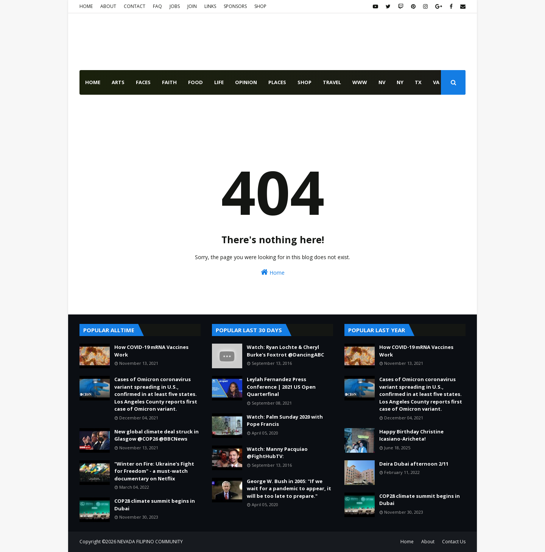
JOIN (192, 6)
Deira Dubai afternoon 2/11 (413, 463)
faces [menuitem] (143, 82)
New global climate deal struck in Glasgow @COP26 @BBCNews (156, 435)
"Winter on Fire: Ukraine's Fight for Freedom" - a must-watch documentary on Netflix (154, 471)
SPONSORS (235, 6)
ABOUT (108, 6)
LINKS (210, 6)
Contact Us (454, 541)
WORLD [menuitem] (121, 106)
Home (273, 272)
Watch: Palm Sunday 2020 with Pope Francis (285, 420)
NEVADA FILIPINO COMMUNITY (150, 541)
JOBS (175, 6)
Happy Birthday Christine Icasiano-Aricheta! (411, 435)
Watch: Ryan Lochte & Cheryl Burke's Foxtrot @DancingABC (285, 351)
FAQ (157, 6)
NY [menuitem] (400, 82)
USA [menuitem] (90, 106)
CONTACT (134, 6)
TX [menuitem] (418, 82)
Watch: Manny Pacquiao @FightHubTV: (277, 453)
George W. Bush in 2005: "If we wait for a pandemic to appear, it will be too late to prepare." (289, 488)
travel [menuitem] (332, 82)
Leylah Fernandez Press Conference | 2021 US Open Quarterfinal (281, 386)
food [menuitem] (195, 82)
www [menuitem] (359, 82)
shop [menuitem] (304, 82)
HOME (86, 6)
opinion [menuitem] (246, 82)
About (427, 541)
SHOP (260, 6)
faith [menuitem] (169, 82)
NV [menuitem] (381, 82)
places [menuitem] (277, 82)
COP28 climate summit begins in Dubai (154, 504)
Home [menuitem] (92, 82)
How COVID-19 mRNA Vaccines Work (151, 351)
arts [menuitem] (118, 82)
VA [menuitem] (436, 82)
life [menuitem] (219, 82)
